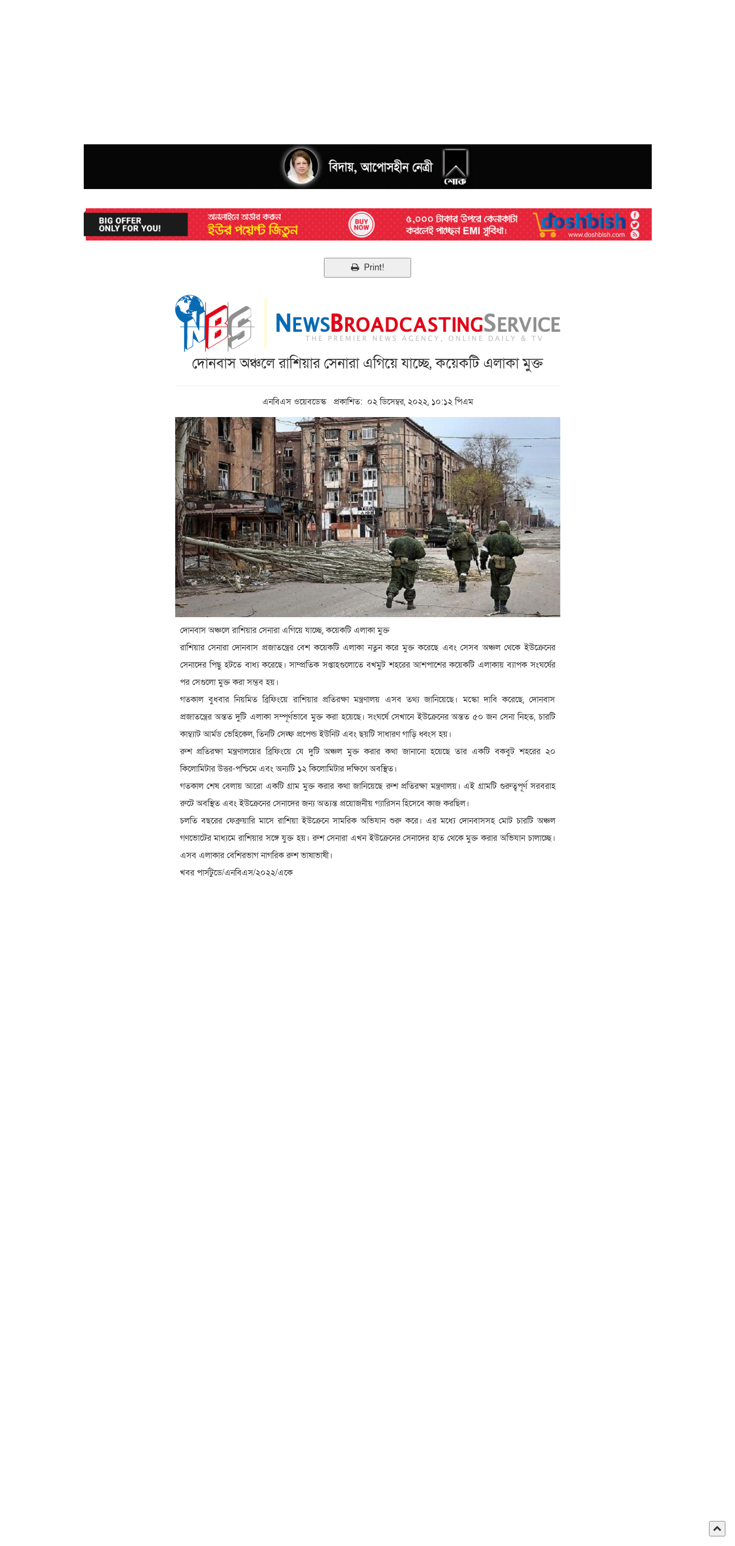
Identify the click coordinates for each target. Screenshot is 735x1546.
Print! (367, 267)
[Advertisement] (289, 67)
